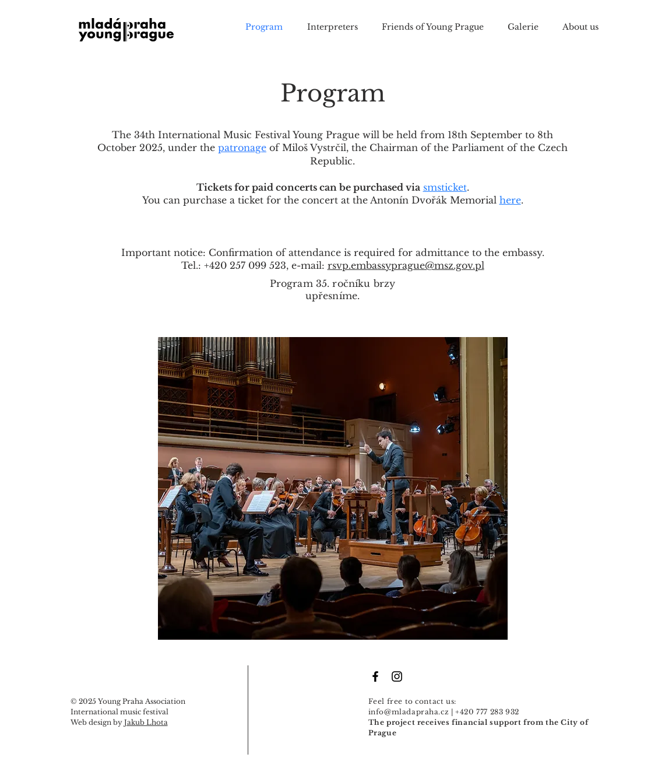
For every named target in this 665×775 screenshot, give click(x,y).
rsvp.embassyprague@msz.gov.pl (406, 265)
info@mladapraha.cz (408, 711)
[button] (529, 26)
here (510, 200)
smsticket (445, 187)
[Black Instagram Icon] (397, 676)
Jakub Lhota (146, 722)
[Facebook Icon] (375, 676)
